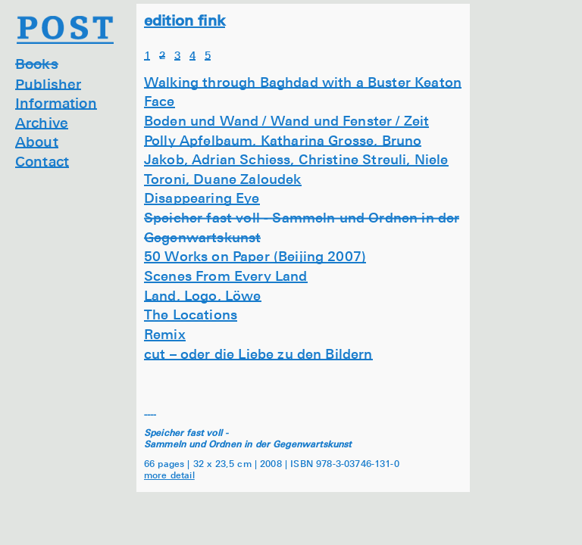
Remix (165, 333)
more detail (169, 475)
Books (36, 63)
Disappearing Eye (202, 197)
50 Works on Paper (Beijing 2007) (255, 256)
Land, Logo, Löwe (202, 295)
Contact (42, 161)
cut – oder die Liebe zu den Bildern (258, 353)
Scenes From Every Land (226, 275)
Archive (41, 122)
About (36, 141)
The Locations (190, 314)
